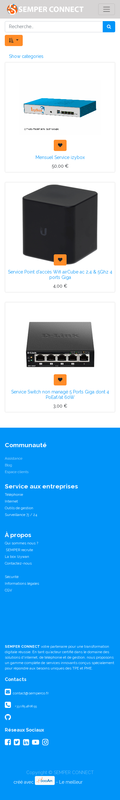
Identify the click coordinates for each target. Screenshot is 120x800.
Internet (11, 501)
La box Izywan (17, 556)
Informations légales (22, 583)
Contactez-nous (18, 563)
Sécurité (12, 576)
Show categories (26, 56)
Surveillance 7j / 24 (21, 514)
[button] (14, 40)
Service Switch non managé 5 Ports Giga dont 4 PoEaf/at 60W (60, 394)
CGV (8, 590)
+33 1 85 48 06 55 (26, 706)
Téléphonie (14, 494)
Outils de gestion (19, 508)
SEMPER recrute (19, 550)
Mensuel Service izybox (60, 157)
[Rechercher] (109, 26)
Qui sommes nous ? (21, 543)
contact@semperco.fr (30, 693)
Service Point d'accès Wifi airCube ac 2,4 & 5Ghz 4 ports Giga (60, 274)
